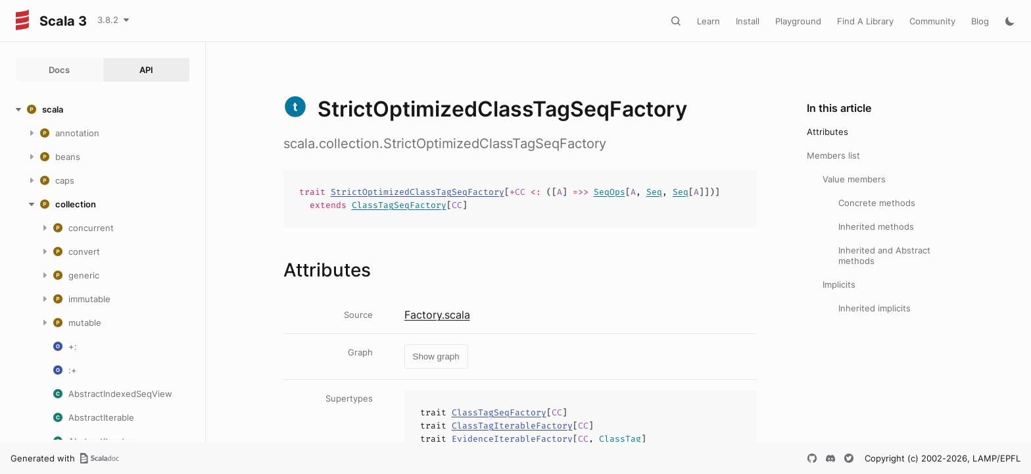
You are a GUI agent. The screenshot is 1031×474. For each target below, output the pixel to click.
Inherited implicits (874, 308)
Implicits (839, 284)
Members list (833, 155)
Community (932, 21)
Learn (708, 21)
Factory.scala (437, 314)
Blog (980, 21)
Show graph (436, 356)
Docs (59, 70)
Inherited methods (876, 226)
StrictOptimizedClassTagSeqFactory (417, 192)
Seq (654, 192)
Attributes (827, 131)
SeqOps (609, 192)
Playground (798, 21)
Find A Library (865, 21)
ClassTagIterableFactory (512, 425)
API (146, 70)
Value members (854, 179)
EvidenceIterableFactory (512, 438)
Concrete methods (876, 203)
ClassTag (620, 438)
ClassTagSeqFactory (399, 205)
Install (747, 21)
